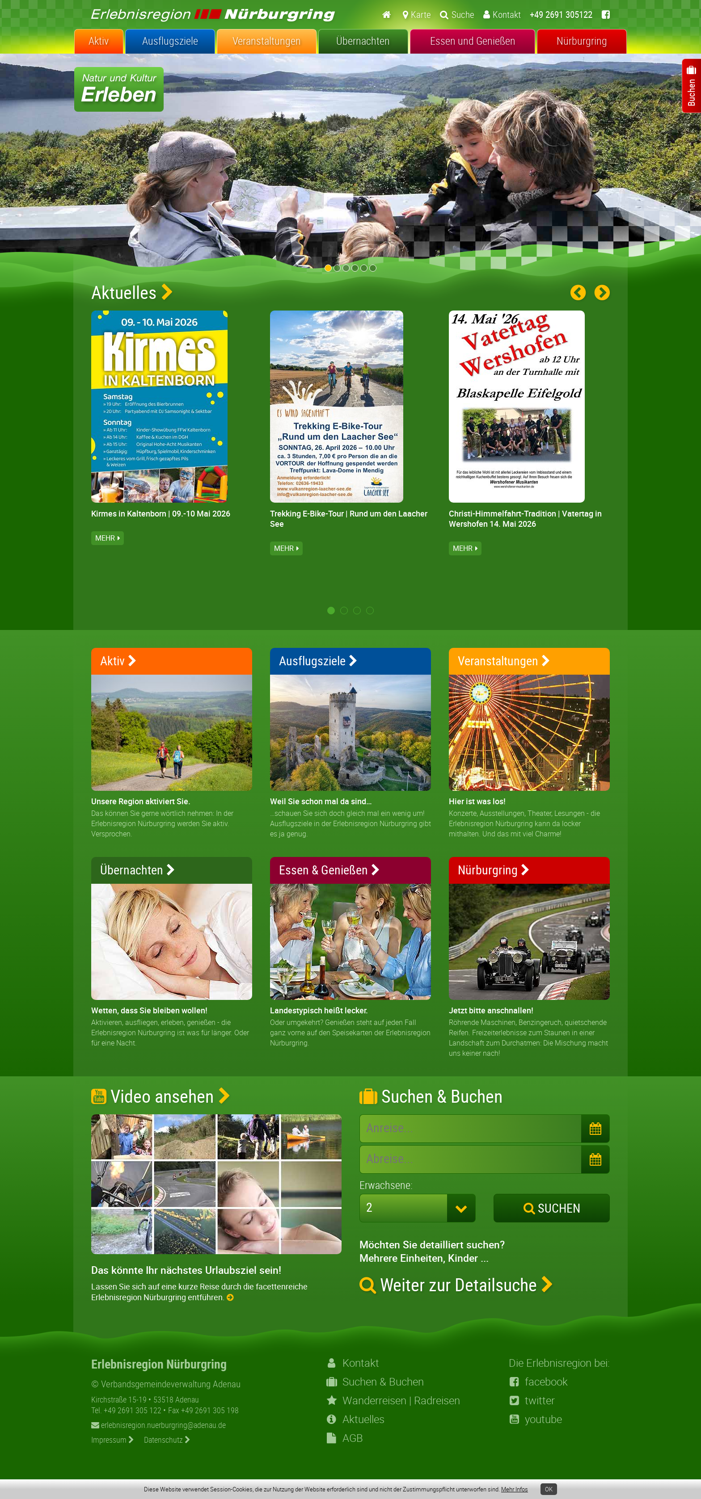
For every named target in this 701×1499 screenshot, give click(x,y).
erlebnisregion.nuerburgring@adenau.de (158, 1424)
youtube (535, 1419)
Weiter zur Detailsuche (456, 1284)
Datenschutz (167, 1439)
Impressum (112, 1439)
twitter (532, 1400)
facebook (538, 1381)
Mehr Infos (514, 1489)
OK (549, 1489)
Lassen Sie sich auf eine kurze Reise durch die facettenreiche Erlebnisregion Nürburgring (199, 1291)
